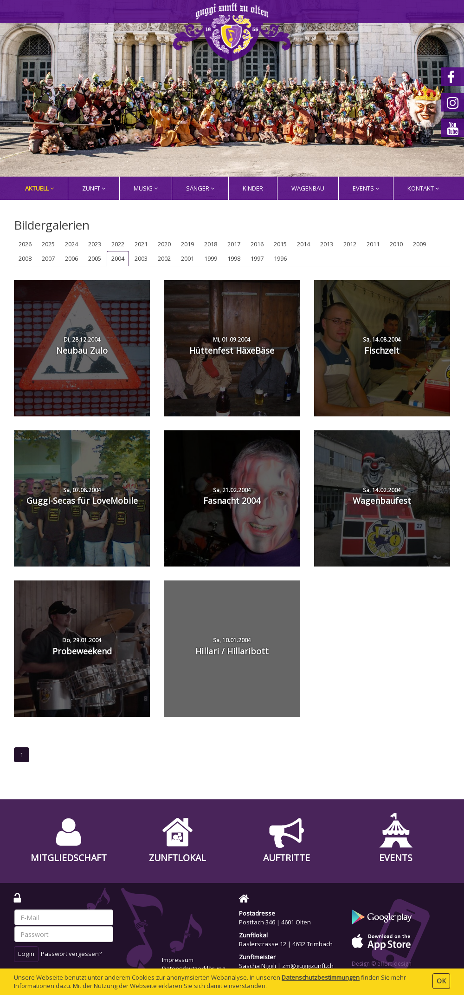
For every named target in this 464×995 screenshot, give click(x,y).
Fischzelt (382, 346)
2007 (48, 258)
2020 (164, 244)
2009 (419, 244)
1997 (257, 258)
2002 (164, 258)
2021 (141, 244)
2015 (280, 244)
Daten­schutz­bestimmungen (321, 977)
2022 (117, 244)
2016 (257, 244)
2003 (141, 258)
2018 (210, 244)
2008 (25, 258)
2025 (48, 244)
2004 (117, 258)
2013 (326, 244)
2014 (303, 244)
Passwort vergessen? (71, 953)
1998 (233, 258)
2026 (25, 244)
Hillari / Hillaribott (232, 646)
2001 (187, 258)
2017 (233, 244)
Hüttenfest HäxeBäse (231, 346)
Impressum (177, 959)
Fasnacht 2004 (231, 496)
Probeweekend (82, 646)
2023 (94, 244)
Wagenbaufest (382, 496)
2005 (94, 258)
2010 (396, 244)
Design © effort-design (382, 964)
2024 (71, 244)
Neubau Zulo (82, 346)
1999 (210, 258)
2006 (71, 258)
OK (441, 980)
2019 (187, 244)
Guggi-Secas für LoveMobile (82, 496)
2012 (349, 244)
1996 (280, 258)
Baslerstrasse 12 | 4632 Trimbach (286, 944)
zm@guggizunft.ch (308, 966)
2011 (373, 244)
